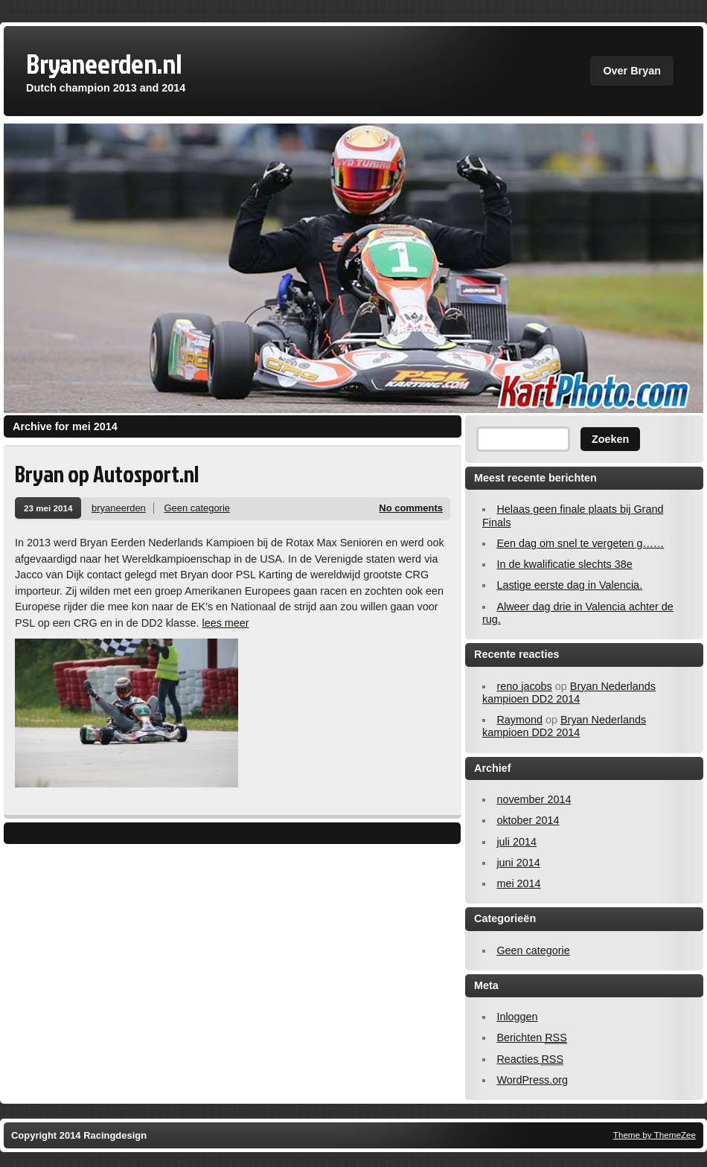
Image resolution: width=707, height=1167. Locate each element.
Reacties (529, 1059)
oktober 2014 (527, 820)
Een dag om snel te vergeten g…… (580, 543)
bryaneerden (119, 508)
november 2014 (533, 799)
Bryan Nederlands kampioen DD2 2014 (569, 692)
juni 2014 (518, 863)
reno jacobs (523, 686)
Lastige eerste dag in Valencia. (569, 585)
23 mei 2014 (48, 508)
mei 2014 (518, 883)
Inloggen (516, 1017)
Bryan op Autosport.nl (107, 474)
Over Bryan (632, 71)
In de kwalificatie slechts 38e (564, 564)
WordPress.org (532, 1080)
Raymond (519, 720)
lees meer (225, 623)
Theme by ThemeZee (654, 1134)
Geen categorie (197, 508)
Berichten (531, 1038)
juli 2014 (516, 842)
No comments (411, 508)
